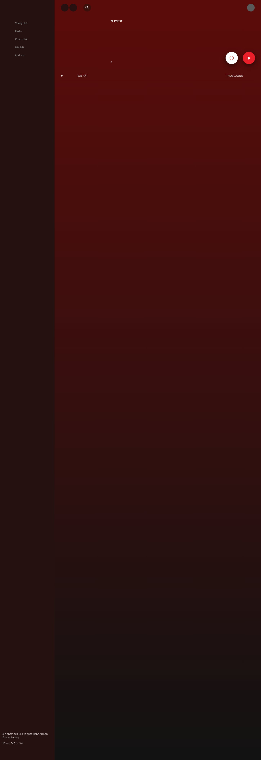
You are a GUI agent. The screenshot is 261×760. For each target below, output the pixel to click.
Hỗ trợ (5, 743)
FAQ (13, 743)
